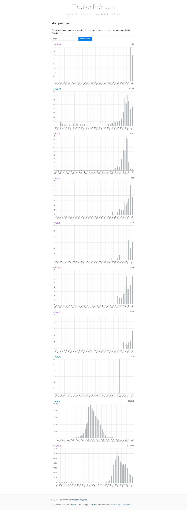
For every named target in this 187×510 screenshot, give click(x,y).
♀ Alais (56, 133)
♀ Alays (57, 44)
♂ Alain (56, 401)
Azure (94, 505)
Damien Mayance (79, 500)
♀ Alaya (57, 312)
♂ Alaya (57, 356)
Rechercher (85, 39)
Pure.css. (117, 505)
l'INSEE (73, 505)
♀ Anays (57, 267)
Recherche (86, 14)
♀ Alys (56, 178)
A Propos (116, 14)
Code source (127, 505)
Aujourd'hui (71, 14)
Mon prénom (102, 14)
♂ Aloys (57, 89)
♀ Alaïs (56, 222)
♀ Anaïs (57, 446)
